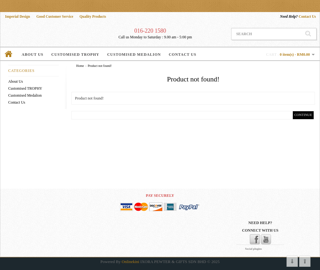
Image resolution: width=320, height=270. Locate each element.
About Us (33, 54)
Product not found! (100, 66)
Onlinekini (130, 261)
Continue (303, 115)
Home (80, 66)
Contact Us (298, 16)
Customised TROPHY (75, 54)
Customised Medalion (134, 54)
